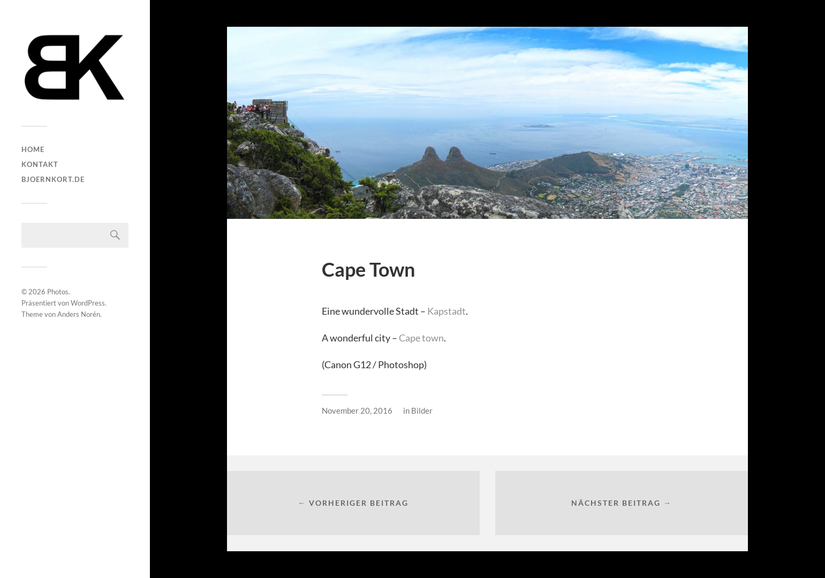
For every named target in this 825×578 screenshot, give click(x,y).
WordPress (88, 303)
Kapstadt (446, 311)
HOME (32, 149)
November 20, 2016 (357, 410)
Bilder (422, 410)
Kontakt (39, 164)
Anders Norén (78, 314)
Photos (58, 291)
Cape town (421, 338)
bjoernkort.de (53, 179)
